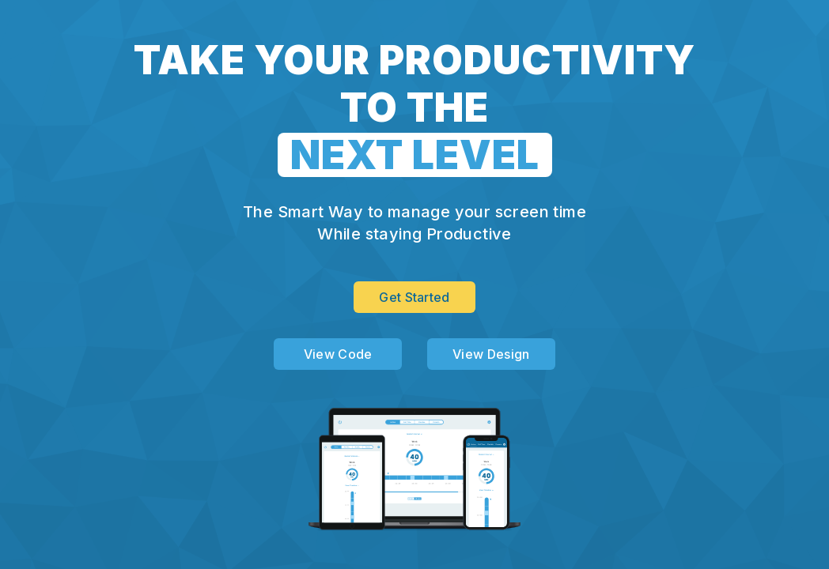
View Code (338, 354)
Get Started (414, 297)
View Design (491, 354)
